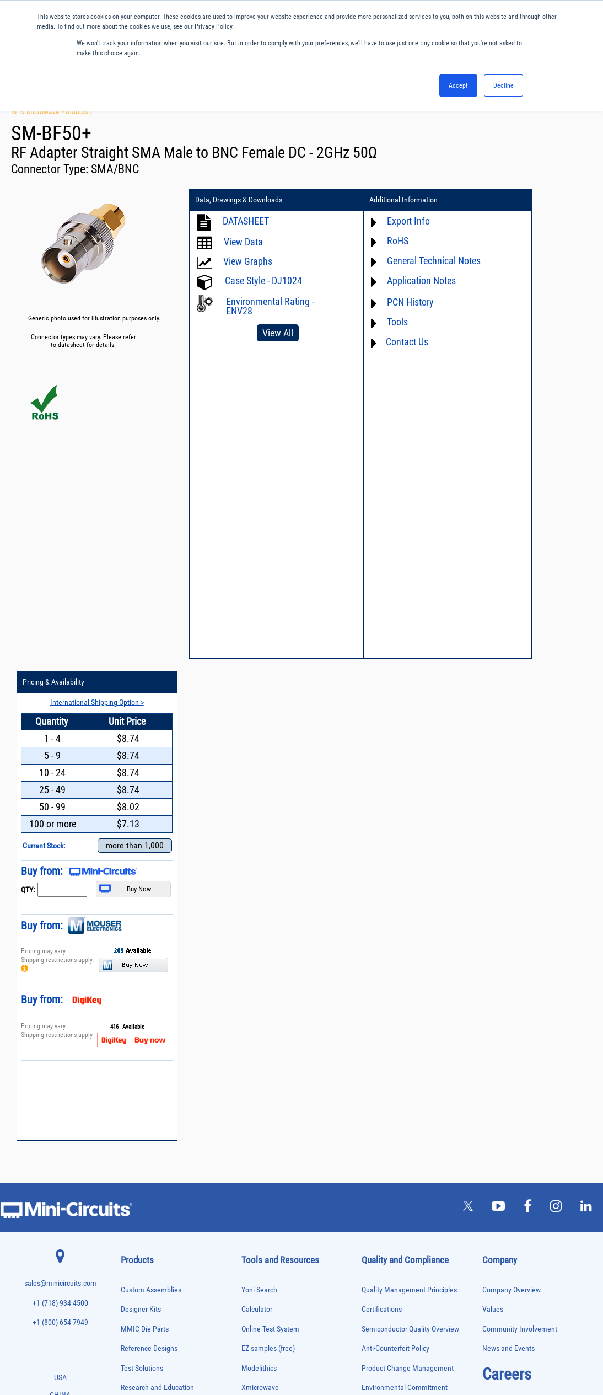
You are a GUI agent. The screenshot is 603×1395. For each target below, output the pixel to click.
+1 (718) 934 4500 (60, 821)
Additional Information (371, 200)
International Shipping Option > (538, 220)
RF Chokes (133, 1247)
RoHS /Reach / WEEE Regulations (412, 925)
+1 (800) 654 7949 (60, 841)
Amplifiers (132, 948)
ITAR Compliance (387, 964)
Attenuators (134, 959)
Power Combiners (142, 1178)
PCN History (378, 302)
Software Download (270, 1062)
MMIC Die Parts (145, 847)
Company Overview (511, 808)
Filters (128, 1051)
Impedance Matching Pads (151, 1098)
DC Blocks (133, 1028)
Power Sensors (139, 1201)
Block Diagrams (265, 945)
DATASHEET (246, 221)
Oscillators (134, 1143)
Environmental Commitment (405, 906)
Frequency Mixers (142, 1074)
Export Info (376, 221)
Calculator (256, 827)
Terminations (136, 1282)
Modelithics (259, 886)
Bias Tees (132, 982)
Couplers (131, 1005)
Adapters (131, 936)
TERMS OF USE (246, 1349)
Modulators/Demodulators (152, 1132)
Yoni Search (259, 808)
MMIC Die (132, 1121)
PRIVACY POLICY (295, 1349)
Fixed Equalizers (140, 1063)
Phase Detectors (140, 1155)
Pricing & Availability (511, 200)
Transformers (136, 1305)
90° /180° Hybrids (142, 1235)
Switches (131, 1259)
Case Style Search (268, 1042)
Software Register (268, 1082)
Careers (506, 892)
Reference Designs (149, 867)
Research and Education (157, 906)
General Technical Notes (402, 260)
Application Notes (389, 280)
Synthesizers (136, 1270)
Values (492, 827)
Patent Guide (261, 1003)
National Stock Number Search (288, 1023)
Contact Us (375, 342)
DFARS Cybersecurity (393, 1003)
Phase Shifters (138, 1166)
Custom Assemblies (151, 808)
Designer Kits (141, 827)
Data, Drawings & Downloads (238, 200)
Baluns (129, 971)
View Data (243, 242)
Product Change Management (408, 886)
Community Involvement (519, 847)
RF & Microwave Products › (51, 111)
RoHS (365, 241)
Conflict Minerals (387, 984)
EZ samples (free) (268, 867)
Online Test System (270, 847)
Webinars (255, 984)
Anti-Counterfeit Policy (395, 867)
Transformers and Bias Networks (159, 1317)
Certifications (382, 827)
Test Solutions (142, 886)
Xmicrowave (260, 906)
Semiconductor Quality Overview (410, 847)
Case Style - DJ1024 (263, 280)
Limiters (130, 1109)
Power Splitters (139, 1213)
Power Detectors (140, 1190)
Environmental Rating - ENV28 (270, 306)
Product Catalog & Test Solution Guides (300, 964)
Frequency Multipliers (146, 1086)
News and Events (508, 867)
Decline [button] (503, 85)
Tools (365, 322)
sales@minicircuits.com (60, 801)
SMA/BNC (115, 169)
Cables (129, 994)
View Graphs (247, 261)
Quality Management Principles (409, 808)
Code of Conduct (387, 945)
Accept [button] (458, 85)
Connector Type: (51, 169)
